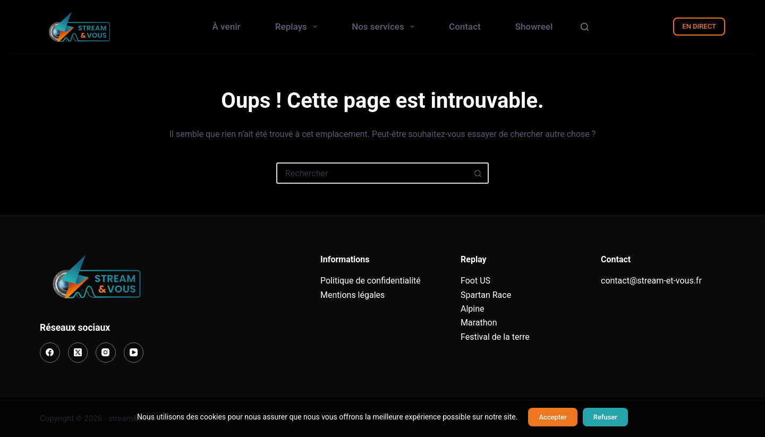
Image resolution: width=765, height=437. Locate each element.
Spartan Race (486, 295)
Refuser (605, 417)
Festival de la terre (495, 337)
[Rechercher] (585, 27)
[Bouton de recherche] (478, 173)
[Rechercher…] (372, 173)
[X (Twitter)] (78, 352)
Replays (298, 26)
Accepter (552, 417)
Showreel (534, 26)
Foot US (475, 281)
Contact (465, 26)
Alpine (472, 309)
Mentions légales (352, 295)
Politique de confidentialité (370, 281)
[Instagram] (106, 352)
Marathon (479, 323)
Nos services (385, 26)
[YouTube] (134, 352)
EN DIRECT (699, 26)
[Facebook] (50, 352)
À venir (226, 26)
